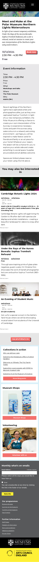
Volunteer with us (19, 455)
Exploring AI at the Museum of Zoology (18, 374)
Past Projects (6, 512)
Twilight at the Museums (9, 510)
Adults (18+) (7, 99)
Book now (31, 52)
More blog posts (19, 378)
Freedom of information (9, 525)
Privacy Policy (6, 533)
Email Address (7, 470)
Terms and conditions (8, 528)
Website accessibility (8, 530)
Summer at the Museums (10, 507)
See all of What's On (20, 339)
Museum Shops (19, 418)
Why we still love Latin (11, 353)
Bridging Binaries (7, 504)
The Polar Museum (10, 94)
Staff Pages (5, 522)
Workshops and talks (11, 88)
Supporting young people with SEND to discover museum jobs (18, 369)
